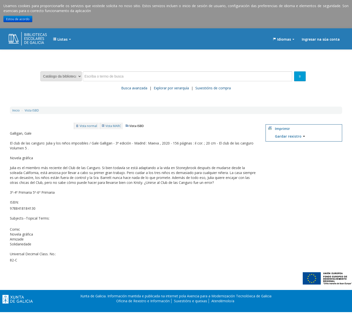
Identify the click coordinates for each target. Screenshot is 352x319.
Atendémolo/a (222, 301)
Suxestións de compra (213, 88)
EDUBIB (21, 37)
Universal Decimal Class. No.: (33, 254)
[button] (62, 39)
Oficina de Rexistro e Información (143, 301)
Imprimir (282, 128)
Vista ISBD (32, 110)
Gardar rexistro (290, 136)
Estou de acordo (18, 19)
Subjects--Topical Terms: (30, 218)
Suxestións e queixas (190, 301)
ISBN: (14, 202)
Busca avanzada (134, 88)
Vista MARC (113, 126)
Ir (300, 76)
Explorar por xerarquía (171, 88)
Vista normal (88, 126)
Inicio (16, 110)
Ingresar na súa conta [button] (321, 39)
